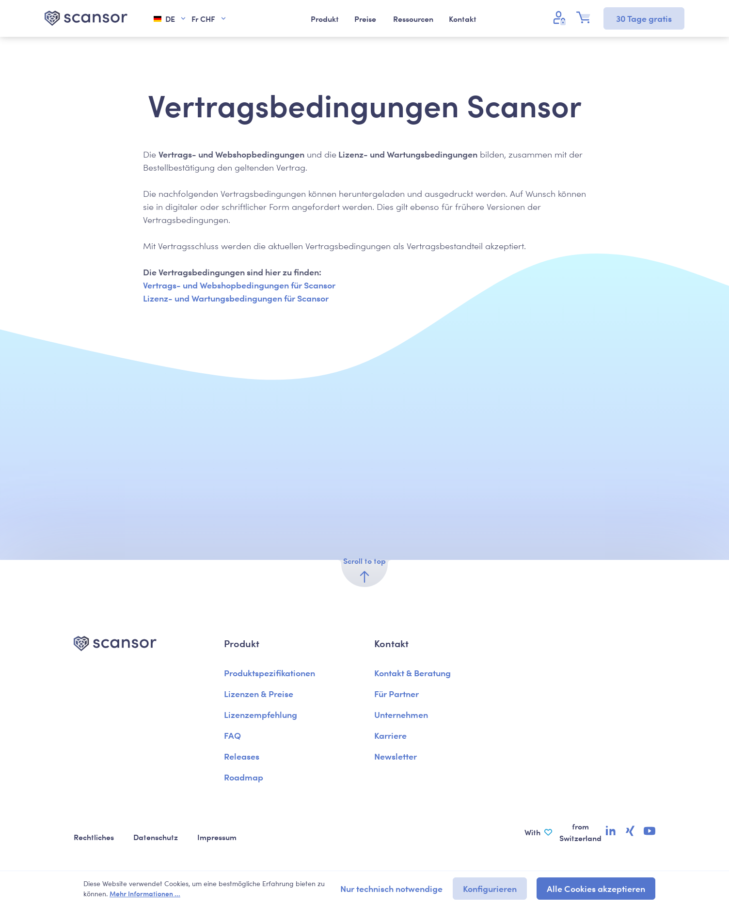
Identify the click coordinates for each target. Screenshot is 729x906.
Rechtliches (94, 836)
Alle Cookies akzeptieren (596, 888)
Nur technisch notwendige (391, 888)
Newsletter (395, 756)
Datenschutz (155, 836)
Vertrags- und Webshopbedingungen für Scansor (239, 285)
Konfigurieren (490, 888)
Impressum (217, 836)
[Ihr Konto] (560, 17)
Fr (209, 18)
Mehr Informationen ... (145, 893)
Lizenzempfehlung (260, 714)
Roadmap (243, 777)
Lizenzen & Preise (258, 693)
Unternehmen (401, 714)
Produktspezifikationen (269, 673)
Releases (241, 756)
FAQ (232, 735)
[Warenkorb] (586, 17)
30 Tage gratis (644, 18)
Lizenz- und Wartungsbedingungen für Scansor (236, 298)
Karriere (390, 735)
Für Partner (396, 693)
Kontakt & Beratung (412, 673)
